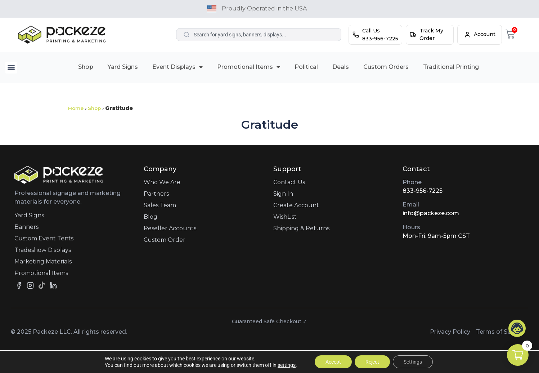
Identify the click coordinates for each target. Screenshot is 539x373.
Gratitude (269, 124)
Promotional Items (248, 67)
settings (287, 365)
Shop (85, 66)
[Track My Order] (413, 34)
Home (76, 108)
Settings (413, 362)
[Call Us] (355, 34)
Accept (333, 362)
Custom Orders (386, 66)
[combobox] (258, 34)
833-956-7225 (423, 190)
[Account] (467, 34)
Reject (372, 362)
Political (306, 66)
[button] (11, 68)
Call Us (371, 30)
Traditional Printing (451, 66)
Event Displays (177, 67)
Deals (340, 66)
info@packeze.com (431, 213)
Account (484, 34)
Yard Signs (123, 66)
